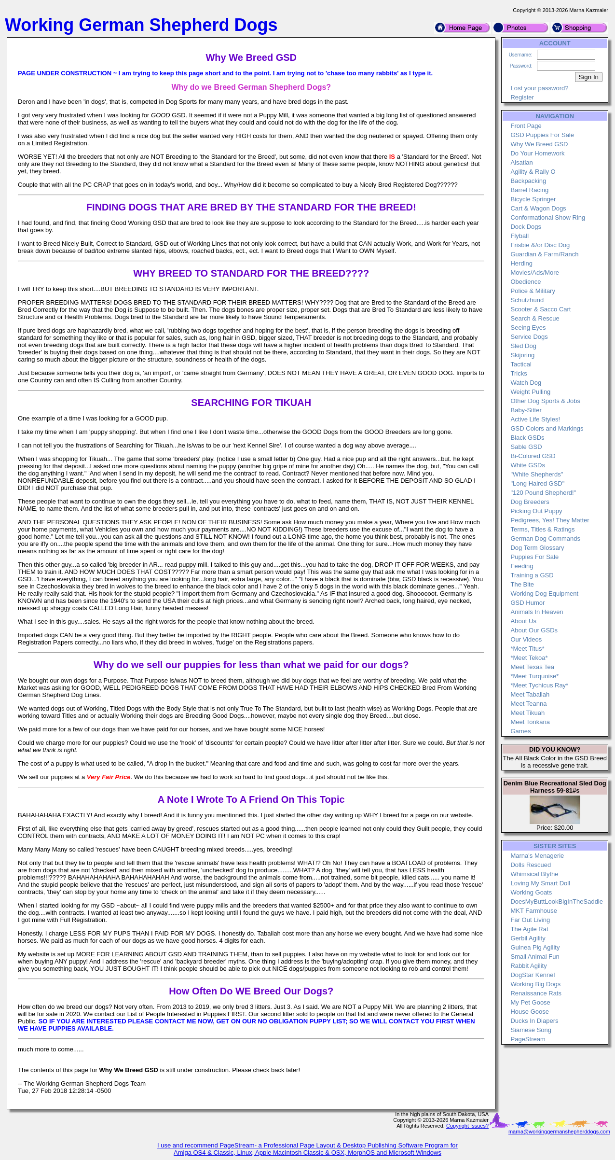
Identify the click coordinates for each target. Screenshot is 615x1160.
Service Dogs (528, 336)
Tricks (518, 373)
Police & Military (532, 290)
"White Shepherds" (536, 474)
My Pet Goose (530, 1002)
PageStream (527, 1039)
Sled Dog (523, 345)
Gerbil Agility (527, 938)
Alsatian (521, 162)
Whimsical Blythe (534, 874)
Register (521, 97)
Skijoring (522, 355)
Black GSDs (527, 437)
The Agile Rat (529, 929)
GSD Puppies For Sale (542, 135)
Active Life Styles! (535, 419)
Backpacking (528, 180)
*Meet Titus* (527, 648)
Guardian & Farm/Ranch (544, 254)
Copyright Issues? (467, 1126)
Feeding (521, 566)
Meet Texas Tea (532, 667)
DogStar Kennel (532, 974)
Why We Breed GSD (539, 144)
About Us (523, 621)
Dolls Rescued (530, 864)
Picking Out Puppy (536, 511)
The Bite (521, 584)
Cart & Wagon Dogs (538, 208)
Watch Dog (525, 382)
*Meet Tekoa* (528, 657)
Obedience (525, 281)
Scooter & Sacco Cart (540, 309)
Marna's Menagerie (537, 855)
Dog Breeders (529, 501)
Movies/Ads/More (534, 272)
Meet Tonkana (529, 722)
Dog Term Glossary (537, 547)
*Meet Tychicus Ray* (539, 685)
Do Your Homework (537, 153)
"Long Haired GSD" (537, 483)
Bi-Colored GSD (532, 456)
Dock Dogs (525, 226)
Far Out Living (530, 919)
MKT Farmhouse (533, 910)
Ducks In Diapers (534, 1020)
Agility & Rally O (532, 171)
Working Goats (531, 892)
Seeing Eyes (528, 327)
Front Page (525, 125)
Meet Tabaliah (529, 694)
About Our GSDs (534, 630)
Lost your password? (539, 88)
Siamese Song (530, 1030)
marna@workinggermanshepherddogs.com (559, 1131)
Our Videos (526, 639)
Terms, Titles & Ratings (542, 529)
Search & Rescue (534, 318)
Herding (521, 263)
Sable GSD (526, 446)
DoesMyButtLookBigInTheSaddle (556, 901)
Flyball (519, 235)
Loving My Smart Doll (540, 883)
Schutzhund (527, 300)
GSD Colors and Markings (546, 428)
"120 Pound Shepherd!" (543, 492)
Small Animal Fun (534, 956)
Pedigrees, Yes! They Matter (549, 520)
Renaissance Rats (535, 993)
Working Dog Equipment (544, 593)
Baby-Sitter (525, 410)
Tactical (520, 364)
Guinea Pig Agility (535, 947)
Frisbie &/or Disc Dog (540, 245)
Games (520, 731)
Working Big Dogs (535, 984)
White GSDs (527, 465)
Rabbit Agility (528, 965)
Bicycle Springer (533, 199)
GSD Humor (527, 602)
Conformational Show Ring (547, 217)
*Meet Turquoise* (534, 676)
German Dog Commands (545, 538)
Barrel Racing (529, 190)
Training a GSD (531, 575)
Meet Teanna (528, 703)
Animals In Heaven (536, 611)
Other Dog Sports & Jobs (545, 401)
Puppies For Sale (534, 556)
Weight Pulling (530, 391)
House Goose (529, 1011)
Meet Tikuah (527, 712)
